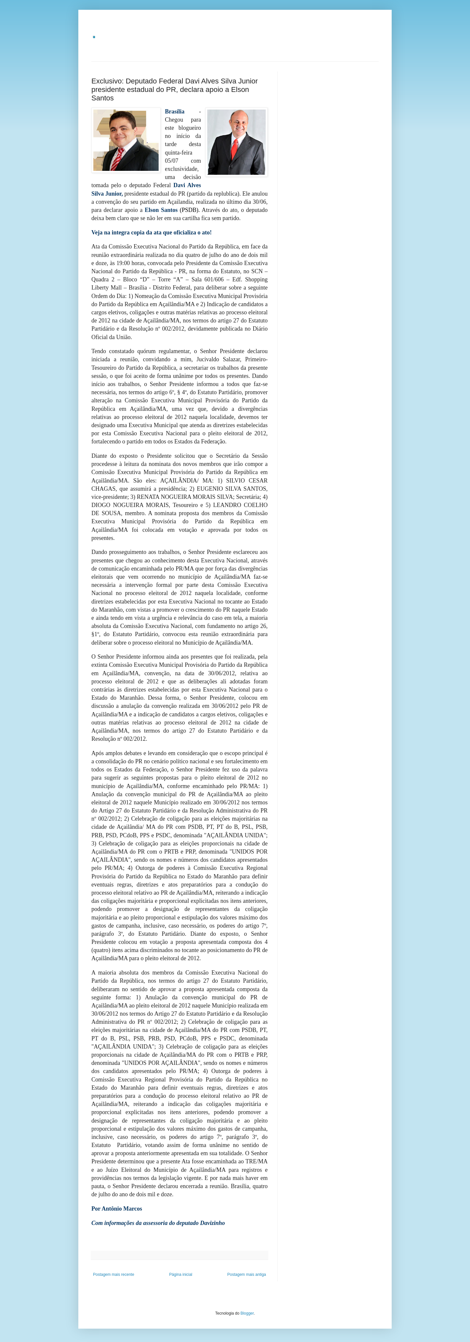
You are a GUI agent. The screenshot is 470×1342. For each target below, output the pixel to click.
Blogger (247, 1313)
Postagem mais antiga (246, 1274)
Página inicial (180, 1274)
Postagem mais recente (113, 1274)
